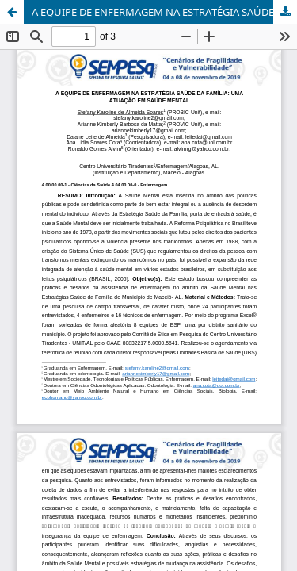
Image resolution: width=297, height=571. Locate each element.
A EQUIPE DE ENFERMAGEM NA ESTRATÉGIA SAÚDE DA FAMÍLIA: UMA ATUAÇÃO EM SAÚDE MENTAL (164, 12)
